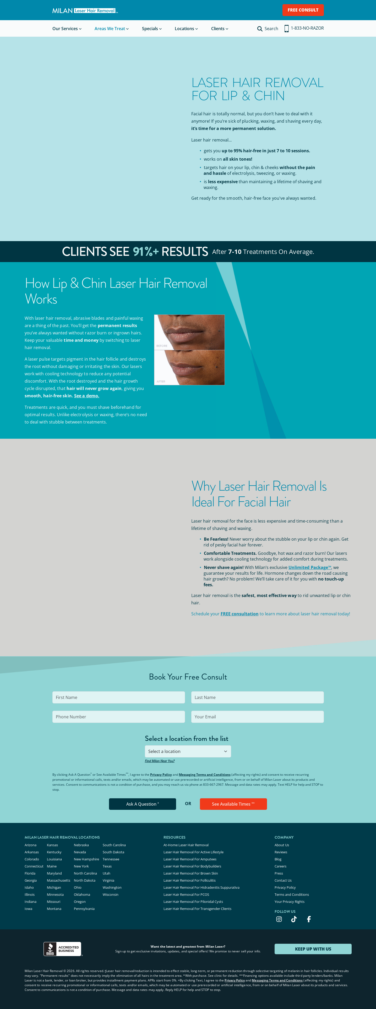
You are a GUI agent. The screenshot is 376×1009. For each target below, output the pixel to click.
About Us (282, 845)
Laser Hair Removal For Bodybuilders (192, 866)
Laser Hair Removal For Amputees (190, 859)
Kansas (52, 845)
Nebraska (81, 845)
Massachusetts (58, 880)
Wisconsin (110, 894)
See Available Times (233, 804)
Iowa (28, 908)
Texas (107, 866)
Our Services (65, 28)
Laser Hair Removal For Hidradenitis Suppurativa (201, 887)
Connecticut (34, 866)
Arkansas (32, 852)
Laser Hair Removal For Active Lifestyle (194, 852)
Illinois (30, 894)
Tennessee (111, 859)
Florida (30, 873)
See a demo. (86, 396)
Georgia (31, 880)
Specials (150, 28)
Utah (106, 873)
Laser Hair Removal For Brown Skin (191, 873)
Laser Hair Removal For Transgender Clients (197, 908)
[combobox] (188, 751)
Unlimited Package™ (309, 567)
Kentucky (54, 852)
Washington (112, 887)
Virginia (108, 880)
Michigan (54, 887)
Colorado (32, 859)
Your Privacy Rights (289, 901)
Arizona (30, 845)
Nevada (80, 852)
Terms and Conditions (292, 894)
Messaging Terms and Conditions (205, 774)
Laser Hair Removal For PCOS (186, 894)
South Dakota (113, 852)
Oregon (80, 901)
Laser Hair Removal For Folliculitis (190, 880)
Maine (52, 866)
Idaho (29, 887)
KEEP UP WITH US (313, 949)
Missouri (53, 901)
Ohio (77, 887)
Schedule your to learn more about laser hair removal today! (270, 614)
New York (81, 866)
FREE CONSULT (303, 10)
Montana (54, 908)
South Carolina (114, 845)
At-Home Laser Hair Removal (186, 845)
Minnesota (55, 894)
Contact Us (283, 880)
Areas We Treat (110, 28)
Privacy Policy (161, 774)
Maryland (54, 873)
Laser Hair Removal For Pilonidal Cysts (193, 901)
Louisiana (54, 859)
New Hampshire (86, 859)
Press (279, 873)
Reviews (281, 852)
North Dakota (84, 880)
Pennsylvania (84, 908)
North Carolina (85, 873)
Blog (278, 859)
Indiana (30, 901)
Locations (184, 28)
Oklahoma (82, 894)
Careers (280, 866)
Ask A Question (142, 804)
